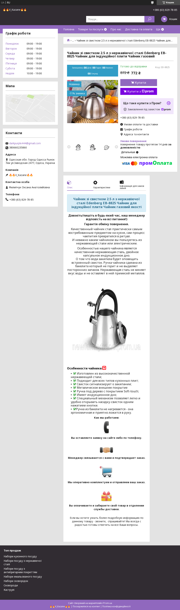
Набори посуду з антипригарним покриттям (20, 570)
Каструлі (9, 589)
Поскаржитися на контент (86, 606)
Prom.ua (107, 603)
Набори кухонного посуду (20, 556)
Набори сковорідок (16, 581)
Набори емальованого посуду (23, 576)
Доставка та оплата (138, 29)
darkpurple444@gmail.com (25, 143)
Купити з (140, 91)
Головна (68, 29)
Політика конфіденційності (116, 606)
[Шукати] (149, 19)
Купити (140, 83)
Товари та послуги (90, 29)
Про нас (115, 29)
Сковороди (11, 585)
